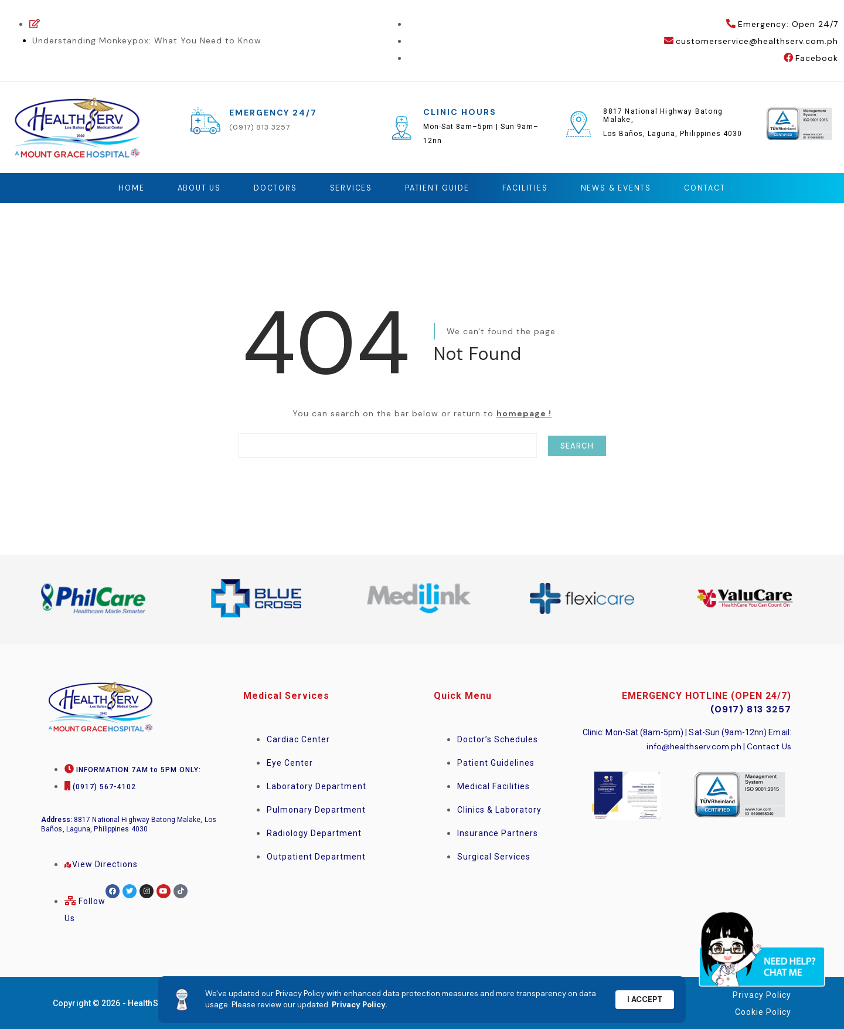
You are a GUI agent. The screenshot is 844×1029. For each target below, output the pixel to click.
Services (346, 187)
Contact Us (769, 746)
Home (116, 187)
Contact (719, 187)
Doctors (267, 187)
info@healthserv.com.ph (693, 746)
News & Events (625, 187)
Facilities (529, 187)
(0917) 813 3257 (259, 127)
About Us (187, 187)
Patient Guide (436, 187)
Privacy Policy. (359, 1005)
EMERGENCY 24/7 (273, 112)
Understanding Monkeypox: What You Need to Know (146, 40)
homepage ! (524, 412)
